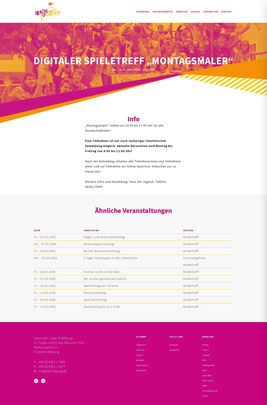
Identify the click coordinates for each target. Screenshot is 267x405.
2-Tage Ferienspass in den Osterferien (110, 258)
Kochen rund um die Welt (102, 272)
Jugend (205, 355)
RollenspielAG (208, 365)
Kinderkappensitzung (99, 244)
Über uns (182, 11)
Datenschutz (142, 365)
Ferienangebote (162, 11)
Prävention (210, 11)
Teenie (205, 350)
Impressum (141, 370)
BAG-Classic (208, 380)
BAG (204, 360)
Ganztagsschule (209, 391)
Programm (142, 11)
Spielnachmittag (95, 300)
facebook (173, 345)
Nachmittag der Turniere (101, 286)
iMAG (204, 385)
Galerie (195, 11)
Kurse (205, 396)
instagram (174, 350)
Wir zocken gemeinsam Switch (105, 279)
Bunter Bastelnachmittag (102, 251)
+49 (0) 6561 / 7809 (51, 362)
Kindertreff (191, 237)
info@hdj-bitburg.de (52, 371)
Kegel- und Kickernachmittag (104, 237)
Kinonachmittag (95, 293)
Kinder (205, 345)
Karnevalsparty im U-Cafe (102, 307)
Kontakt (226, 11)
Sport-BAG (207, 375)
